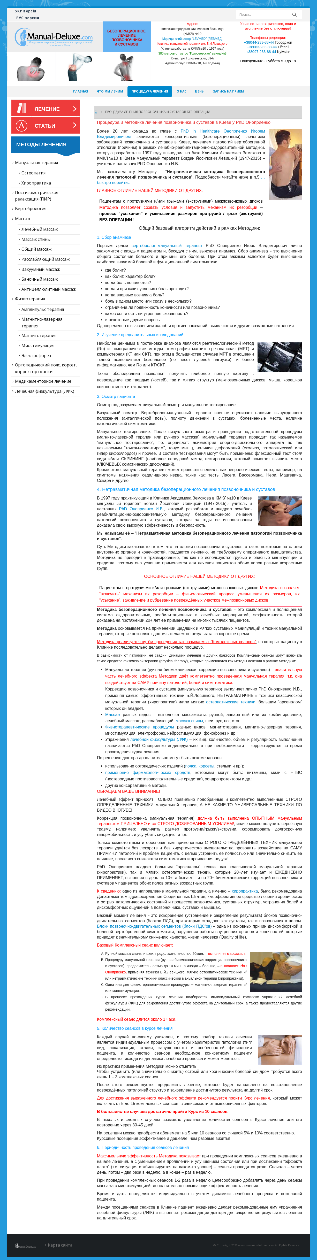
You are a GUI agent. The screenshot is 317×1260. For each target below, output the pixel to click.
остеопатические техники (230, 702)
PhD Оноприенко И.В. (141, 509)
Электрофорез (36, 355)
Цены (200, 91)
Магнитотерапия (38, 335)
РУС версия (27, 17)
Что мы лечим (110, 91)
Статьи (45, 126)
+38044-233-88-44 (259, 42)
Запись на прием (228, 91)
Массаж (112, 714)
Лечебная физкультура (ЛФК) (44, 391)
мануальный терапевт (180, 245)
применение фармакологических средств (147, 772)
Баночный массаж (39, 279)
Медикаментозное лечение (43, 381)
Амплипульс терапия (42, 309)
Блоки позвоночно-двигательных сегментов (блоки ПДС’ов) (154, 926)
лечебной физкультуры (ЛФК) (159, 739)
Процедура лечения (150, 91)
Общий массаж (36, 249)
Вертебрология (30, 208)
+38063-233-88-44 (262, 47)
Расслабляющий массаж (45, 259)
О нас (181, 91)
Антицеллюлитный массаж (48, 289)
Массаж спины (35, 239)
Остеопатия (33, 173)
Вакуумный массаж (40, 269)
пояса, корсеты (199, 766)
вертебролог (144, 245)
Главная (80, 91)
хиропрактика (245, 891)
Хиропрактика (36, 183)
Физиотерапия (30, 299)
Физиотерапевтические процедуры (139, 727)
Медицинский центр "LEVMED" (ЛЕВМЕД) (192, 39)
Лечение (47, 109)
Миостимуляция (37, 345)
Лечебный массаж (39, 229)
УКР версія (25, 11)
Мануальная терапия (36, 162)
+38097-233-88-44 (261, 52)
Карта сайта (60, 1245)
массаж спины (189, 721)
